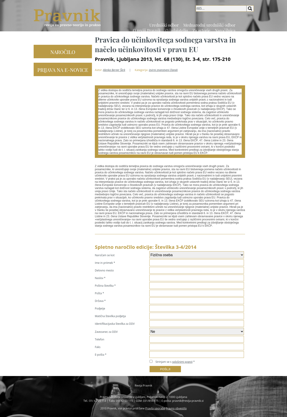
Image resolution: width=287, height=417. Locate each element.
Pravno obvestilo (176, 408)
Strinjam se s (174, 362)
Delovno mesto (104, 270)
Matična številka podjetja (110, 316)
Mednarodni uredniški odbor (209, 25)
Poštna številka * (105, 286)
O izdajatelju (176, 30)
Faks (97, 347)
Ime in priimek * (105, 263)
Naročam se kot (105, 255)
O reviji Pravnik (147, 30)
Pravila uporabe (155, 408)
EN (251, 33)
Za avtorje (202, 30)
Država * (100, 301)
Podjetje (100, 308)
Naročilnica (225, 30)
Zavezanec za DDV (106, 332)
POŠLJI (165, 369)
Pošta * (99, 293)
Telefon (99, 339)
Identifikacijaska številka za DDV (115, 324)
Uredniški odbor (164, 25)
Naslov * (100, 278)
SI (246, 33)
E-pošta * (100, 355)
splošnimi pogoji (182, 362)
